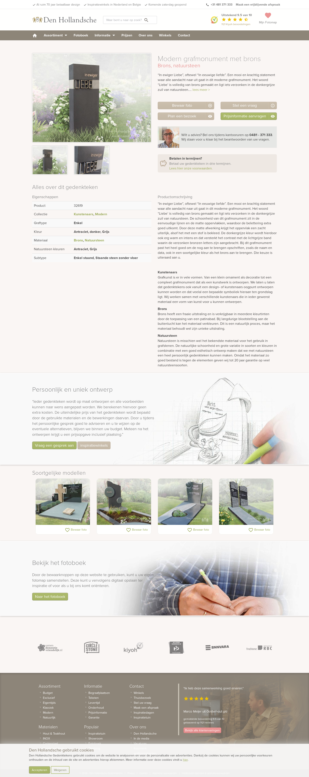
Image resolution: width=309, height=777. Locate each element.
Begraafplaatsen (99, 693)
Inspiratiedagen (144, 712)
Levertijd (94, 703)
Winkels (165, 35)
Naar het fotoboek (50, 596)
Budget (48, 693)
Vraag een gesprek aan (54, 445)
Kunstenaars (83, 214)
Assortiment (55, 35)
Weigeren (60, 770)
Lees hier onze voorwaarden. (191, 168)
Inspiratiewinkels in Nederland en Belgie (114, 4)
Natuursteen (94, 240)
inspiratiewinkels (94, 445)
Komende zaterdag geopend (167, 4)
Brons (78, 240)
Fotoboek (81, 35)
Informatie (105, 35)
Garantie (94, 717)
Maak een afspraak (146, 707)
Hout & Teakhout (54, 733)
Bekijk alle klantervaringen (202, 730)
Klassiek (48, 707)
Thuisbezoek (142, 698)
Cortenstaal (50, 743)
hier (185, 760)
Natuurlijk (49, 717)
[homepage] (35, 35)
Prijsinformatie (97, 712)
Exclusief (49, 698)
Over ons (146, 35)
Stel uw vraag (142, 703)
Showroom (95, 738)
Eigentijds (49, 703)
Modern (101, 214)
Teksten (93, 698)
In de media (141, 738)
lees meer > (201, 89)
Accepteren (39, 770)
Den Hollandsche (145, 733)
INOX (46, 738)
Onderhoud (96, 707)
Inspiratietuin (96, 733)
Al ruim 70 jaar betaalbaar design (58, 4)
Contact (184, 35)
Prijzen (126, 35)
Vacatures (140, 743)
